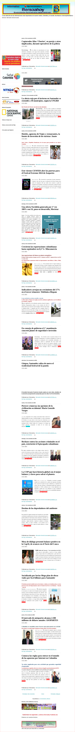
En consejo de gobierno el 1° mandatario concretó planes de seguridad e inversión (39, 329)
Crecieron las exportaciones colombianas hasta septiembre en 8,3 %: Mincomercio (39, 248)
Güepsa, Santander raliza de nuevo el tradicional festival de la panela (38, 364)
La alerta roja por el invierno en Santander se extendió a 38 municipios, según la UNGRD (41, 99)
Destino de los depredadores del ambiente (39, 508)
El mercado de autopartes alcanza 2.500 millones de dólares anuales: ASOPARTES (40, 619)
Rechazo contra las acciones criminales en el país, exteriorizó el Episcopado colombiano (41, 443)
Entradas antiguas (55, 694)
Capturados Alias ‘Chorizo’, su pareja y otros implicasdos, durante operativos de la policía (41, 42)
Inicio (42, 694)
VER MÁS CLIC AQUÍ (27, 86)
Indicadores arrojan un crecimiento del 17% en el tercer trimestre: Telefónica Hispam (41, 291)
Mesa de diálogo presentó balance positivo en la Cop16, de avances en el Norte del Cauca (41, 543)
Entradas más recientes (28, 694)
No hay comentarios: (27, 68)
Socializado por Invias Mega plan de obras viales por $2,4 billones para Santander (40, 576)
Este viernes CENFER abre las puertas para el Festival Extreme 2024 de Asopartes (41, 172)
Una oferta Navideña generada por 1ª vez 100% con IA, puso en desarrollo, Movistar (40, 208)
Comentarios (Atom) (45, 698)
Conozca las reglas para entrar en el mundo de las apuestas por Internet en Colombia (40, 657)
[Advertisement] (36, 28)
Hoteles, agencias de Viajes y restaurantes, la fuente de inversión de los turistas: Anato (41, 135)
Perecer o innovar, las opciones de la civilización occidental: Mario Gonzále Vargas (38, 408)
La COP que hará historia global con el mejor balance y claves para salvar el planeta (41, 473)
